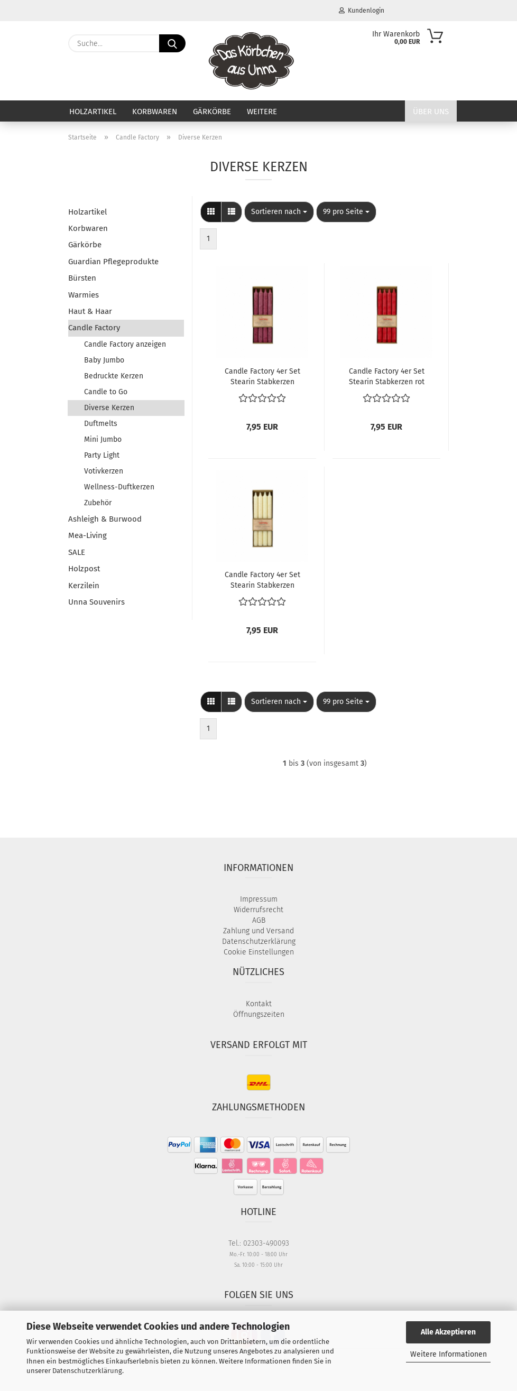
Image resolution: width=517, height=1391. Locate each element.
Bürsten (82, 278)
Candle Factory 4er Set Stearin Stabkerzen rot (386, 376)
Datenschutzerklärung (87, 1371)
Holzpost (84, 568)
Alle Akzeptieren (448, 1332)
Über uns (431, 111)
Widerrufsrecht (258, 909)
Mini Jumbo (103, 439)
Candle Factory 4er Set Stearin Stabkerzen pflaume (262, 376)
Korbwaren (154, 111)
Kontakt (259, 1003)
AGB (258, 920)
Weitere (262, 111)
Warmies (83, 295)
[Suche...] (172, 43)
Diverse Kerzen (109, 407)
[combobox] (279, 211)
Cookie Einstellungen (259, 952)
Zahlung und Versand (258, 930)
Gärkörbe (212, 111)
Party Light (101, 455)
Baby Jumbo (104, 360)
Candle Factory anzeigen (125, 344)
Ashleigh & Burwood (105, 519)
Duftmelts (100, 423)
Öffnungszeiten (258, 1014)
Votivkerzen (103, 471)
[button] (210, 211)
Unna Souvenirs (96, 602)
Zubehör (98, 502)
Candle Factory (94, 327)
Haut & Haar (90, 311)
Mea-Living (87, 535)
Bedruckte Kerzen (113, 376)
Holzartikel (92, 111)
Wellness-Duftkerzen (119, 487)
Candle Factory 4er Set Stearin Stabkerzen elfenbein (262, 579)
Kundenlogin (361, 10)
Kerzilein (83, 585)
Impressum (259, 899)
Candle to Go (105, 391)
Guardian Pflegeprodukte (113, 261)
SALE (76, 552)
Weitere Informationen (448, 1354)
